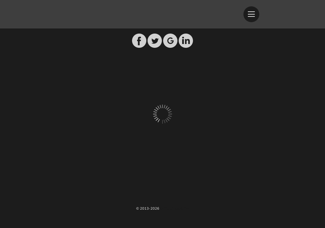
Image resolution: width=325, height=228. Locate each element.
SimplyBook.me (174, 208)
